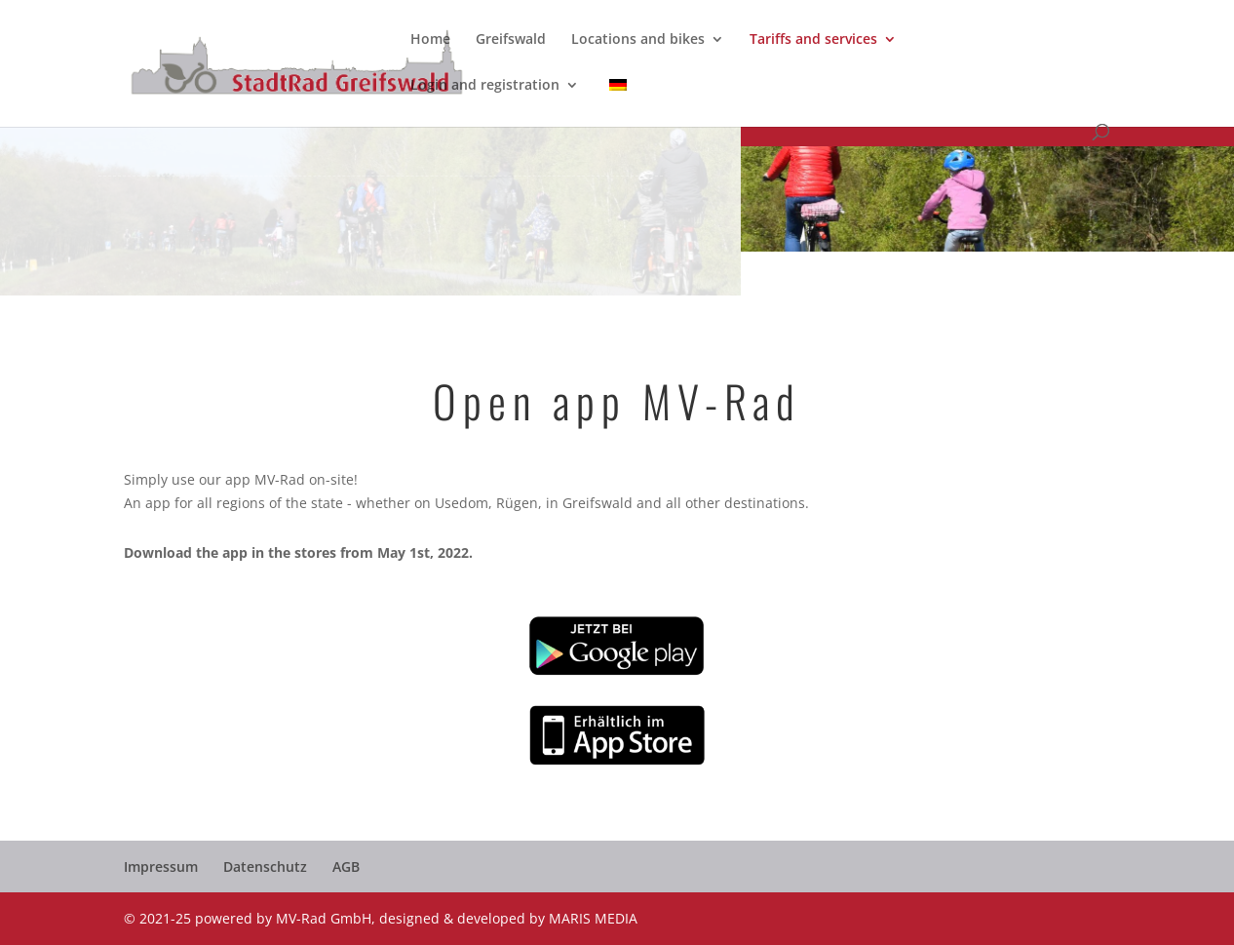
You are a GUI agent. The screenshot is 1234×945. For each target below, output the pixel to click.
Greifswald (511, 40)
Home (430, 40)
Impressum (161, 866)
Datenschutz (265, 866)
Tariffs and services (813, 40)
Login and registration (484, 86)
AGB (346, 866)
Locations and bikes (638, 40)
